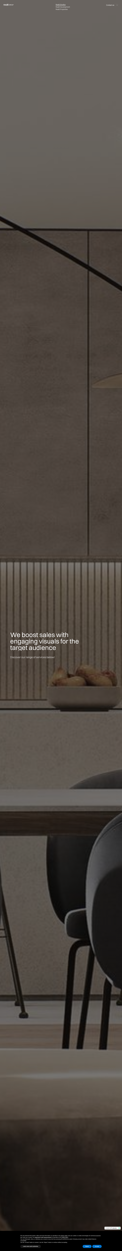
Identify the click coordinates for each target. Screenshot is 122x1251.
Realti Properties (62, 9)
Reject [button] (87, 1246)
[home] (8, 4)
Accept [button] (97, 1246)
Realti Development (63, 7)
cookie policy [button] (64, 1237)
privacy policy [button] (64, 1235)
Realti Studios (61, 4)
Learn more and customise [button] (30, 1246)
